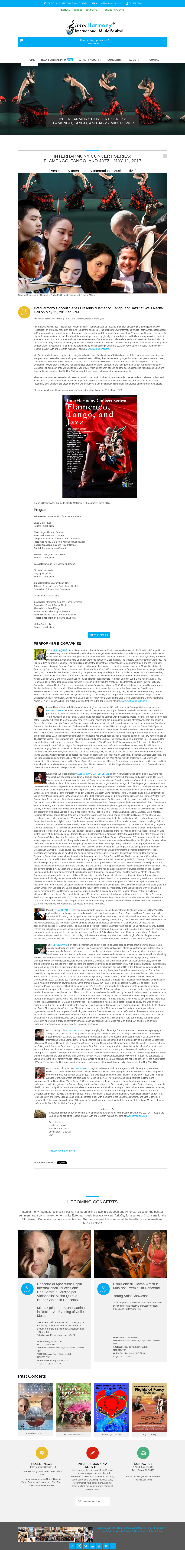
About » (134, 59)
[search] (92, 1501)
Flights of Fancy (149, 1434)
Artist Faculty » (90, 59)
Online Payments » (115, 10)
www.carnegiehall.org (98, 349)
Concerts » (92, 10)
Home (29, 59)
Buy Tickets (99, 635)
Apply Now (93, 43)
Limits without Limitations (35, 1433)
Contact (153, 59)
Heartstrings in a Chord (111, 1434)
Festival (65, 10)
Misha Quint (99, 319)
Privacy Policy (155, 1531)
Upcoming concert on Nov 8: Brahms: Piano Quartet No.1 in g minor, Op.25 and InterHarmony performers (41, 1482)
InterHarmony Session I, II (43, 1467)
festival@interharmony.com (108, 3)
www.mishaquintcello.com (134, 701)
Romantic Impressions (73, 1434)
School (78, 10)
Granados (80, 319)
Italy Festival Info (57, 59)
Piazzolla (89, 319)
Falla (73, 319)
